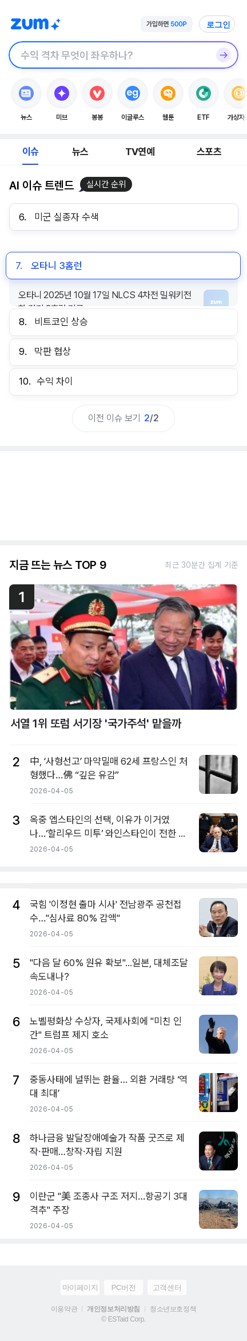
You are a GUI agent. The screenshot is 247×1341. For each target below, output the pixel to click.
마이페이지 (80, 1287)
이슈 (30, 151)
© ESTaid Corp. (123, 1319)
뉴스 (80, 151)
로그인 (218, 24)
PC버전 (123, 1287)
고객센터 (167, 1287)
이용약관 (64, 1309)
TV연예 (139, 151)
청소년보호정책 (173, 1309)
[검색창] (109, 55)
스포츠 (209, 151)
